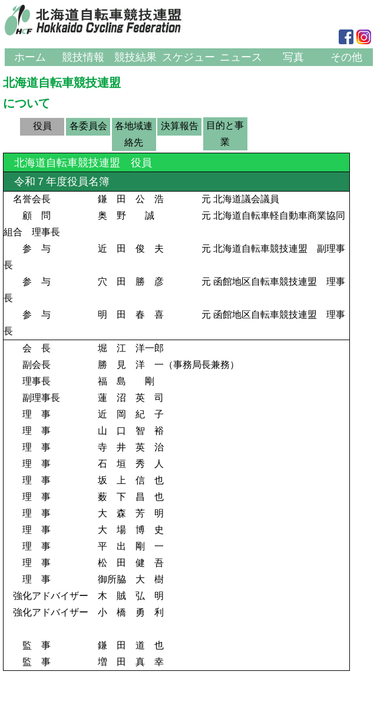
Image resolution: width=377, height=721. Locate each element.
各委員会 (88, 126)
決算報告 (180, 126)
